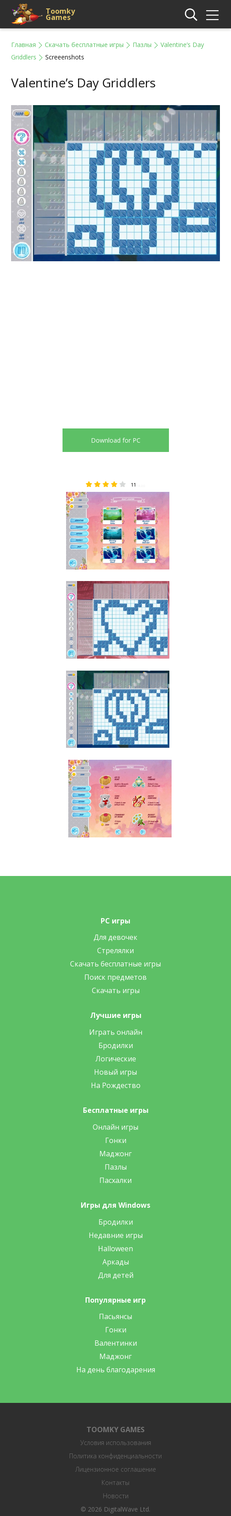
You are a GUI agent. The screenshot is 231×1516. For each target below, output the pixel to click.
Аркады (115, 1262)
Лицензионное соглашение (115, 1469)
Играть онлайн (115, 1032)
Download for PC (116, 440)
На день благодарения (115, 1370)
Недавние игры (116, 1235)
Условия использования (115, 1442)
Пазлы (142, 44)
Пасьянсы (115, 1316)
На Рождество (116, 1085)
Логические (115, 1059)
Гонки (115, 1140)
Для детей (115, 1275)
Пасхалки (115, 1180)
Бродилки (115, 1045)
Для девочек (115, 937)
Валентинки (115, 1343)
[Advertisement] (85, 340)
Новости (116, 1496)
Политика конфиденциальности (115, 1456)
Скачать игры (116, 990)
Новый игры (115, 1072)
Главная (23, 44)
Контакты (115, 1482)
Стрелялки (115, 950)
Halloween (115, 1248)
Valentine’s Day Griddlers (83, 82)
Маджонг (115, 1154)
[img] (212, 15)
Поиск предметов (115, 977)
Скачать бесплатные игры (84, 44)
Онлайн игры (115, 1127)
